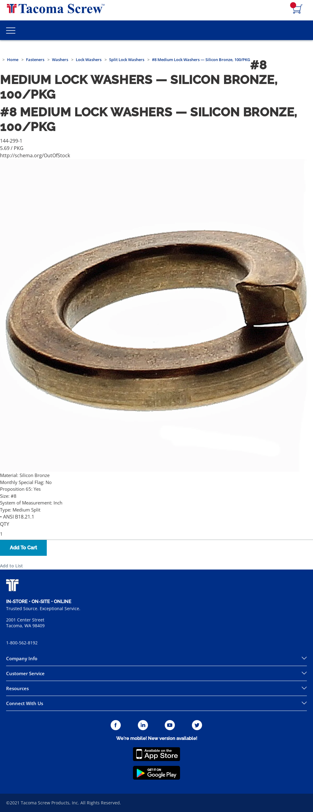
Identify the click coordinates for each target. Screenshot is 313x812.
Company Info (21, 658)
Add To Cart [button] (23, 548)
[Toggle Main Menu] (10, 30)
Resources (17, 688)
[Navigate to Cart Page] (298, 9)
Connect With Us (24, 703)
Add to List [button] (11, 566)
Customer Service (25, 673)
